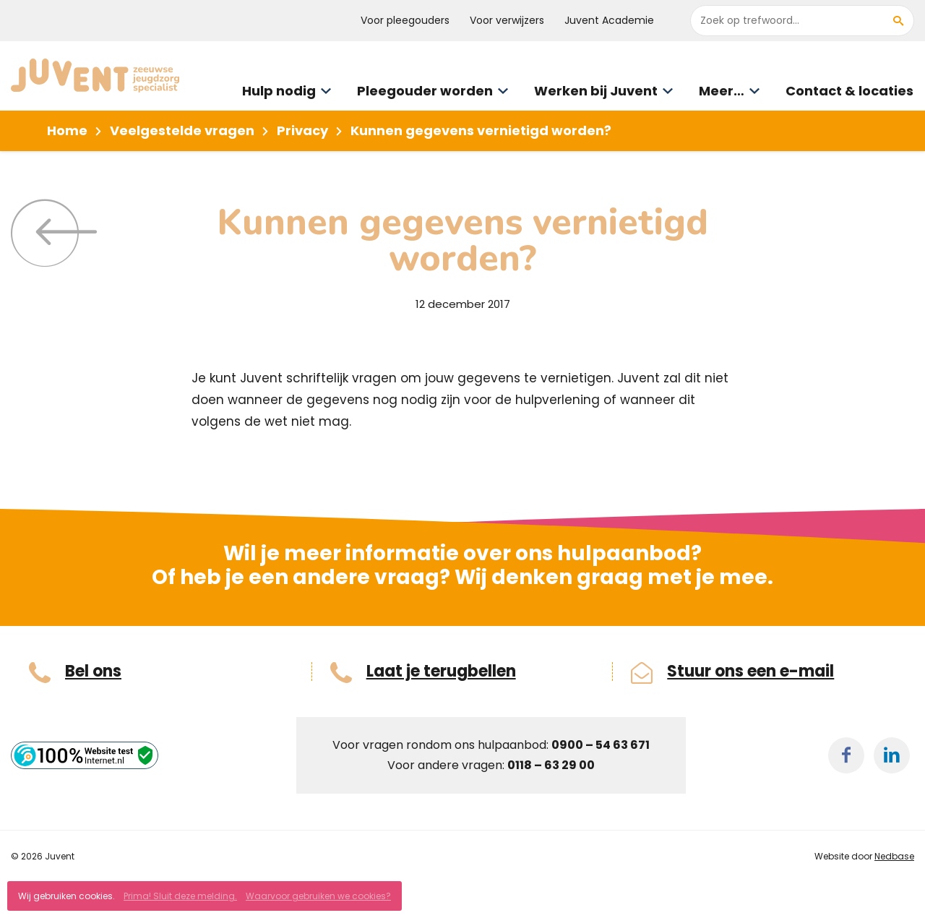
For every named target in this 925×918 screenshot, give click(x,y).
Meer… (721, 91)
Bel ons (93, 671)
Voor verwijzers (507, 20)
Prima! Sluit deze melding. (180, 896)
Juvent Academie (609, 20)
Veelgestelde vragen (182, 130)
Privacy (302, 130)
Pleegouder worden (425, 91)
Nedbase (894, 856)
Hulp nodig (279, 91)
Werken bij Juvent (596, 91)
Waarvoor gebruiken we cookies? (318, 896)
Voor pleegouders (405, 20)
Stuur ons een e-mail (750, 671)
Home (67, 130)
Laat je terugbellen (441, 671)
